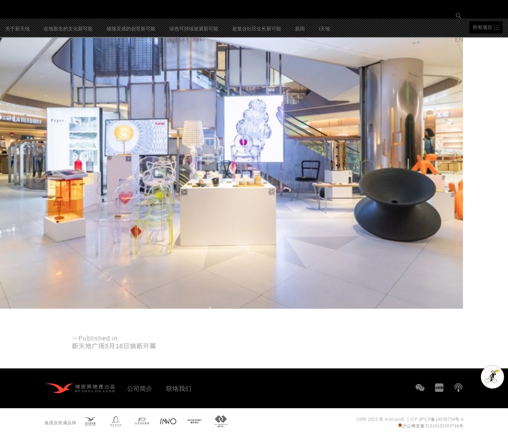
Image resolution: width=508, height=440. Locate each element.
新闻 (300, 57)
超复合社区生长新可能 (256, 57)
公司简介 (139, 388)
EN (460, 38)
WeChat (420, 387)
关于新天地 (17, 57)
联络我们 (178, 388)
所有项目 (482, 57)
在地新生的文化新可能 (68, 57)
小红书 (439, 387)
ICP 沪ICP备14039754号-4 (437, 421)
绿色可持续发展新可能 (193, 57)
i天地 (324, 57)
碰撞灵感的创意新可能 (130, 57)
